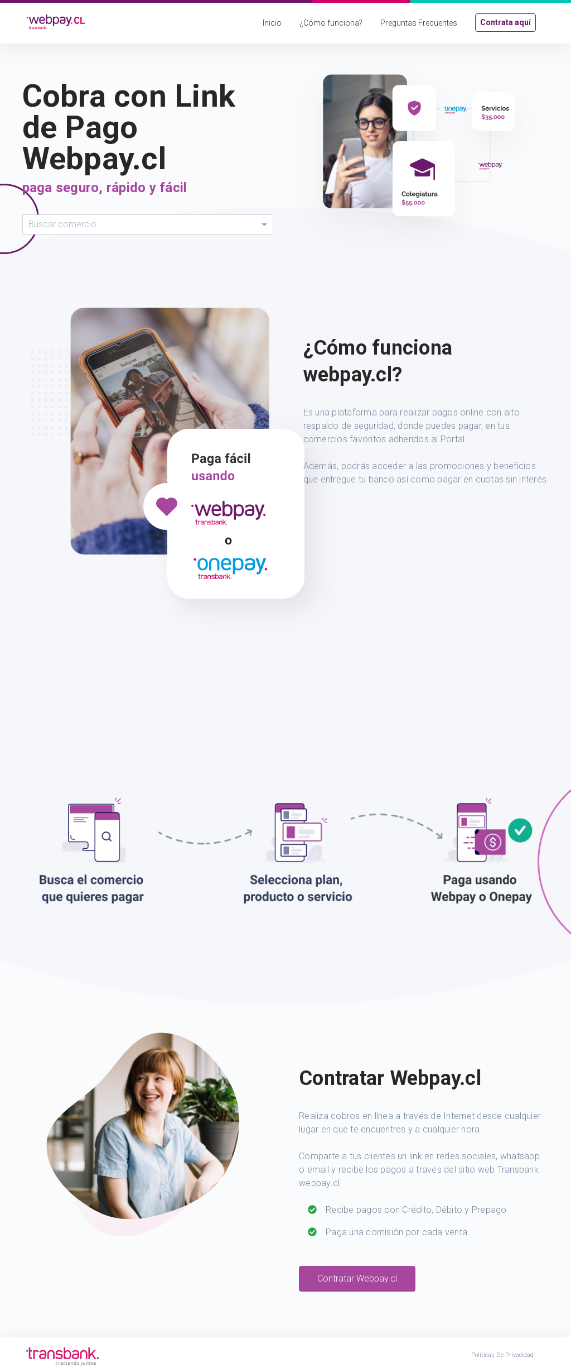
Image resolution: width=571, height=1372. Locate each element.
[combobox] (148, 224)
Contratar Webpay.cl (357, 1278)
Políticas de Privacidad (502, 1355)
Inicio (272, 22)
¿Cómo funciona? (330, 22)
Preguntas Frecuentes (418, 22)
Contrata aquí (505, 22)
